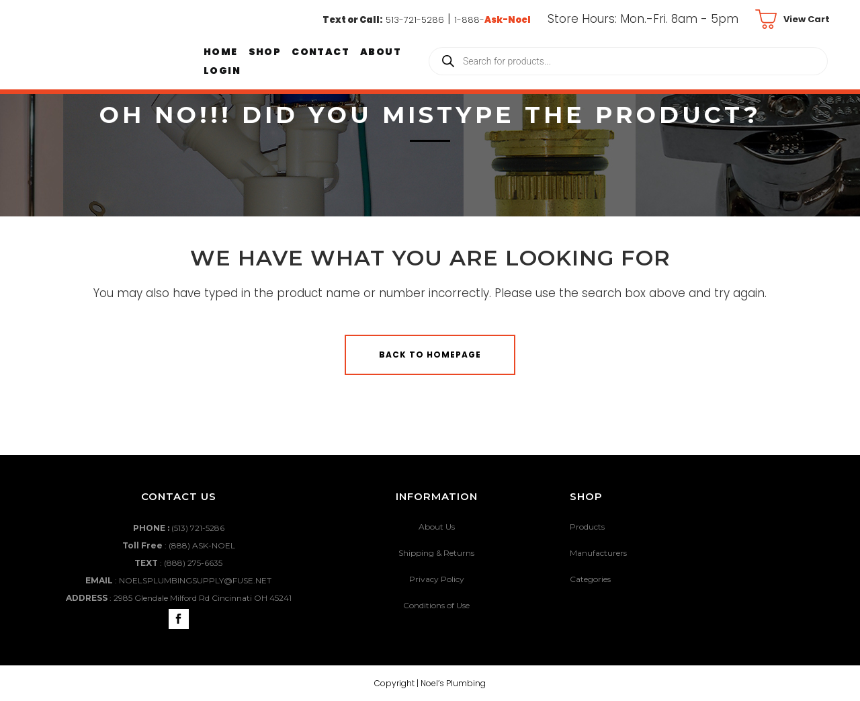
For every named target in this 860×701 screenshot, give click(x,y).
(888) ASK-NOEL (202, 545)
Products (587, 527)
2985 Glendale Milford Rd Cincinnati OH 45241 (203, 598)
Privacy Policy (436, 579)
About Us (437, 527)
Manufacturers (598, 553)
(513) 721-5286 (197, 528)
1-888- (492, 19)
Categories (590, 579)
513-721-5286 (415, 19)
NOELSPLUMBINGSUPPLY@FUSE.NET (195, 580)
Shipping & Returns (436, 553)
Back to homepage (430, 354)
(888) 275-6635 (193, 563)
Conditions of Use (436, 605)
